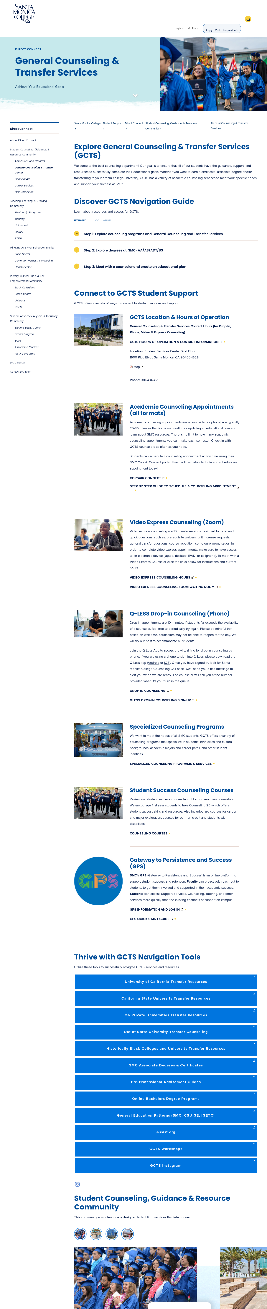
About (61, 13)
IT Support (21, 215)
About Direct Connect (23, 130)
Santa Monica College (87, 113)
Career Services (24, 175)
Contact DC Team (20, 361)
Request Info (230, 14)
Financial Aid (22, 169)
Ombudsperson (24, 182)
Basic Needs (22, 244)
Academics (79, 13)
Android (153, 653)
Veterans (20, 290)
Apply (209, 14)
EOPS (18, 330)
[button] (249, 13)
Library (19, 222)
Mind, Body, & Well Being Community (32, 237)
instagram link (77, 1174)
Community (161, 13)
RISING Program (25, 343)
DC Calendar (18, 352)
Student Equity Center (28, 317)
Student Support (134, 13)
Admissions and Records (30, 151)
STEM (18, 228)
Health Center (23, 257)
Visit (217, 14)
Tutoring (20, 209)
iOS (166, 653)
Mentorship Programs (28, 202)
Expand (80, 210)
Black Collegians (25, 277)
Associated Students (27, 337)
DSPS (18, 297)
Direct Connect (28, 39)
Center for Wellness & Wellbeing (34, 250)
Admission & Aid (104, 13)
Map (137, 357)
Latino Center (23, 284)
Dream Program (24, 324)
